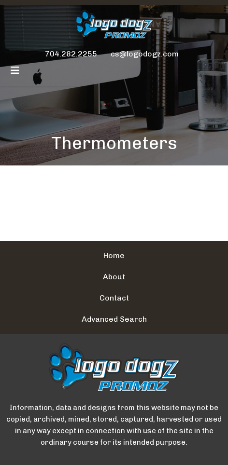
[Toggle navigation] (15, 70)
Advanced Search (114, 319)
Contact (114, 297)
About (114, 276)
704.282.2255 (71, 53)
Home (114, 255)
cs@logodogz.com (145, 53)
